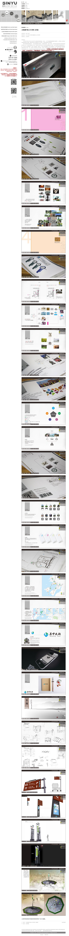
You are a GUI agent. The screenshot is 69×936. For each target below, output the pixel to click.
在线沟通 (15, 64)
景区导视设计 (56, 929)
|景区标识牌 (24, 930)
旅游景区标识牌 (49, 929)
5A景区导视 (32, 929)
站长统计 (42, 934)
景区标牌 (60, 929)
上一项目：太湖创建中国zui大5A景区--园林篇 (30, 922)
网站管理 (46, 934)
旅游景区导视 (41, 929)
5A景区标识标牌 (25, 929)
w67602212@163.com (13, 62)
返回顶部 (64, 922)
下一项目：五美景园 (25, 923)
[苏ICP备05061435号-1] (47, 930)
